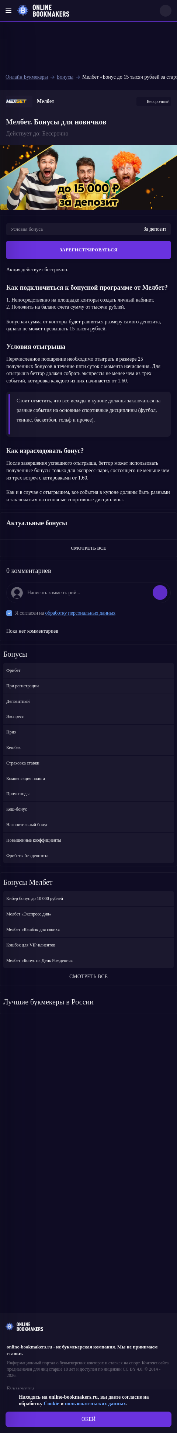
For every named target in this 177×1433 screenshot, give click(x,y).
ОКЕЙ (88, 1419)
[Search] (165, 11)
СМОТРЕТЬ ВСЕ (88, 548)
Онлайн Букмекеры (27, 77)
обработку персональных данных (80, 613)
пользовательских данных (95, 1403)
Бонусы (65, 77)
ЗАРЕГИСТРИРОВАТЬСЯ (88, 249)
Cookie (51, 1403)
